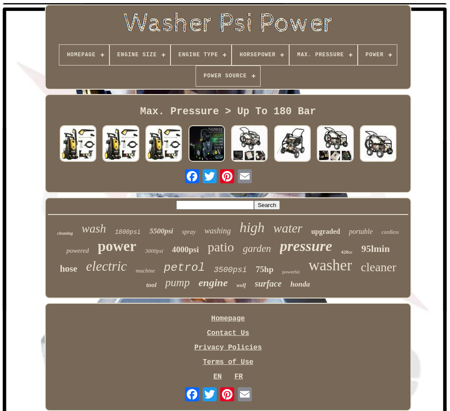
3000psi (154, 250)
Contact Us (228, 333)
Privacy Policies (228, 348)
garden (257, 248)
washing (217, 230)
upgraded (325, 231)
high (252, 227)
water (287, 228)
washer (330, 265)
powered (77, 250)
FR (238, 377)
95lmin (375, 248)
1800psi (128, 232)
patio (221, 247)
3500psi (230, 270)
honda (300, 284)
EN (217, 377)
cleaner (378, 267)
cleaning (65, 233)
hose (68, 268)
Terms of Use (228, 362)
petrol (184, 267)
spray (189, 232)
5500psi (161, 231)
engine (213, 282)
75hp (264, 269)
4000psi (185, 249)
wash (94, 228)
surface (268, 283)
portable (361, 231)
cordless (390, 232)
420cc (346, 252)
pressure (306, 246)
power (117, 246)
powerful (291, 271)
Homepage (228, 319)
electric (106, 266)
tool (151, 284)
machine (145, 270)
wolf (241, 285)
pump (177, 282)
